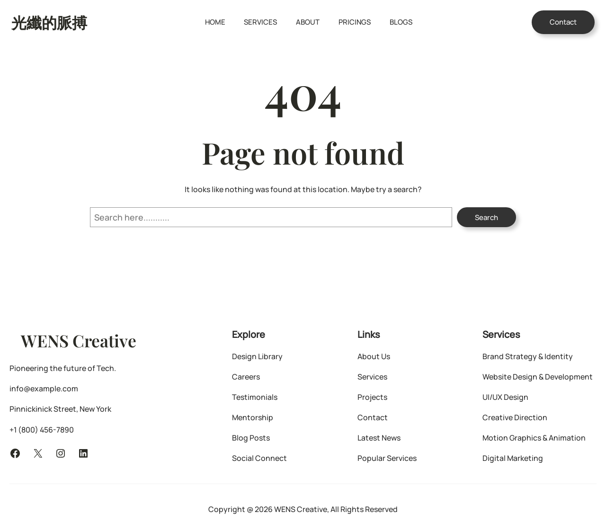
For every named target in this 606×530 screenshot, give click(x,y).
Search (486, 217)
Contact (563, 22)
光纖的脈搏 (49, 22)
